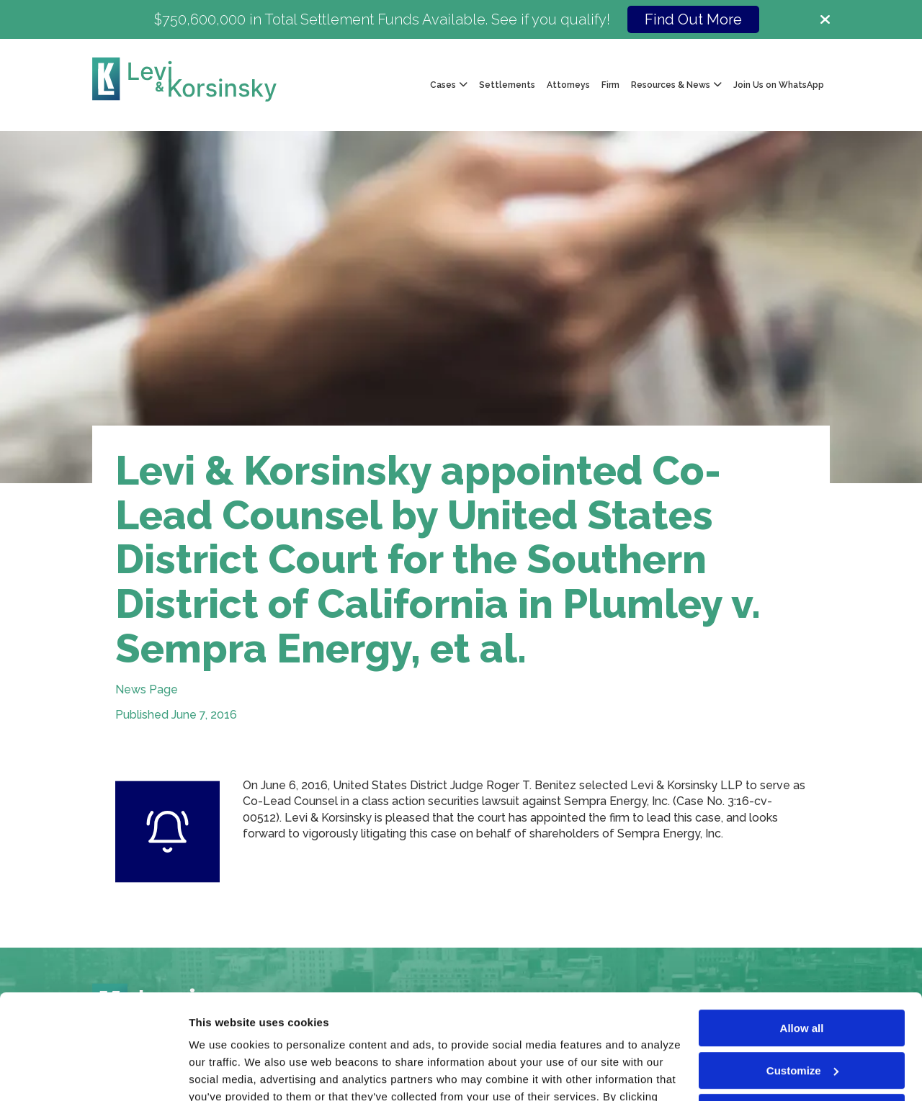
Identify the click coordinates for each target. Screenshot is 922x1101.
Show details (222, 1072)
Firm (610, 85)
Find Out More (693, 19)
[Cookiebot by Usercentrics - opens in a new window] (93, 1073)
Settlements (507, 85)
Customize (802, 972)
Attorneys (568, 85)
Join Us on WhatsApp (778, 85)
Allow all (802, 930)
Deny (802, 1014)
